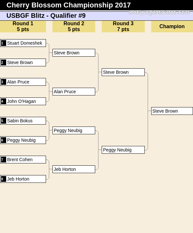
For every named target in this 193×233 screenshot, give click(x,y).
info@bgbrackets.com (159, 12)
